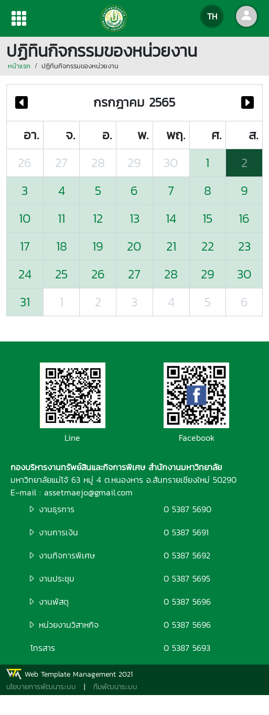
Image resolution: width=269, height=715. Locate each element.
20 (134, 246)
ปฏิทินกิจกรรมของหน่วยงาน (80, 66)
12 (98, 218)
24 (24, 274)
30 (171, 162)
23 (244, 246)
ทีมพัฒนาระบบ (115, 686)
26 (24, 162)
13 (134, 218)
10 (25, 218)
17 (25, 246)
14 (171, 218)
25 (61, 274)
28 (98, 162)
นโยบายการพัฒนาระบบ (41, 686)
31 (25, 302)
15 (207, 218)
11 (61, 218)
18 (61, 246)
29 (134, 162)
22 (207, 246)
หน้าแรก (19, 66)
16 (244, 218)
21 (171, 246)
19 (97, 246)
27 (61, 162)
